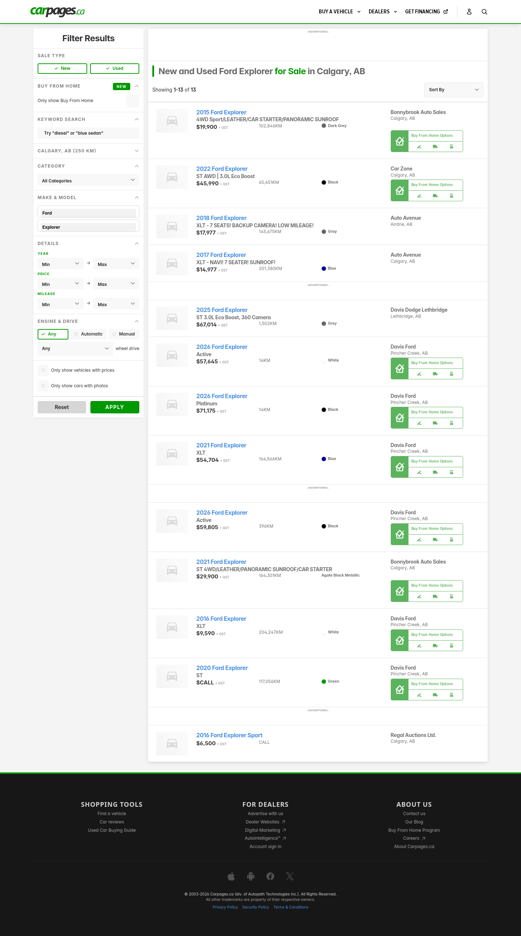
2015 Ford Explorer (221, 112)
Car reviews (111, 822)
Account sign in (265, 846)
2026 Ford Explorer (221, 346)
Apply (114, 407)
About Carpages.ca (414, 846)
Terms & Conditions (290, 907)
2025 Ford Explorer (222, 310)
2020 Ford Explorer (222, 668)
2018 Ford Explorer (221, 218)
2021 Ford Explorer (221, 445)
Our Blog (414, 822)
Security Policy (255, 907)
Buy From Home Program (414, 830)
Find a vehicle (112, 813)
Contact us (414, 813)
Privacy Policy (225, 907)
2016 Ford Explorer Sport (229, 735)
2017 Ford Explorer (221, 255)
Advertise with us (265, 813)
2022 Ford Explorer (222, 168)
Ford (88, 213)
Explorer (88, 227)
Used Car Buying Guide (112, 830)
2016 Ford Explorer (221, 618)
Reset (62, 407)
